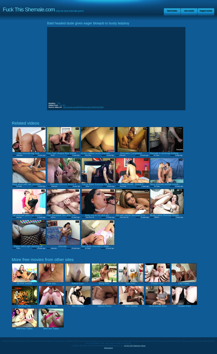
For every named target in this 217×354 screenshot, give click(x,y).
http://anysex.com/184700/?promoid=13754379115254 (83, 107)
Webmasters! (108, 348)
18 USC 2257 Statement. (132, 346)
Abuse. (143, 346)
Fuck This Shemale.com (29, 9)
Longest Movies (206, 11)
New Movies (189, 11)
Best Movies (172, 11)
